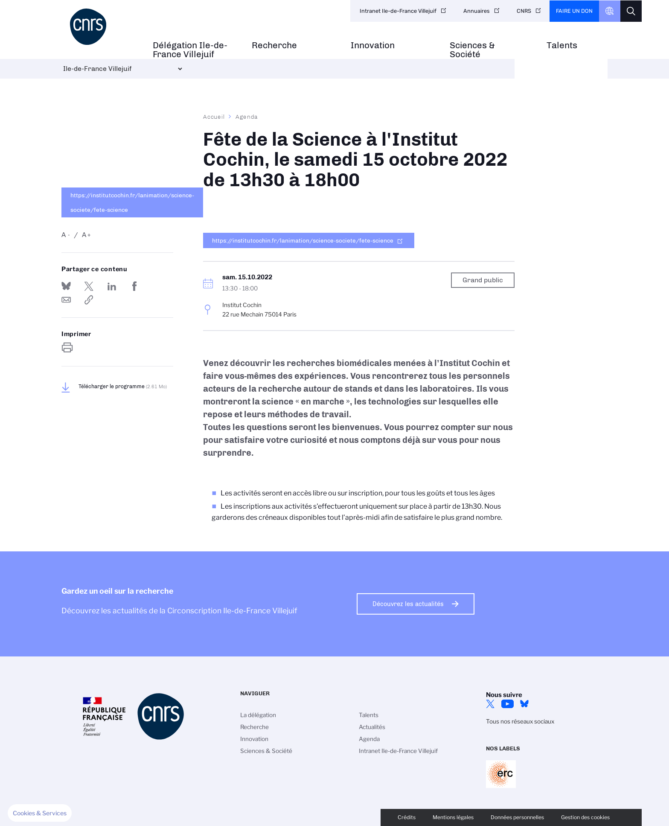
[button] (40, 813)
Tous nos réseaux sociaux (520, 721)
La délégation (258, 715)
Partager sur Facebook (134, 286)
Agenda (247, 116)
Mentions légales (453, 817)
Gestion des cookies (585, 817)
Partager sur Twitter (88, 286)
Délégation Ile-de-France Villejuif (190, 50)
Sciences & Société (472, 50)
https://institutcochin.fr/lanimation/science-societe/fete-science (132, 202)
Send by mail (66, 300)
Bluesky (524, 704)
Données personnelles (517, 817)
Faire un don (574, 11)
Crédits (407, 817)
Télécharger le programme (123, 386)
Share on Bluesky (66, 286)
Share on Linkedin (111, 286)
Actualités (372, 726)
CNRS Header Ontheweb (609, 11)
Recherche (274, 45)
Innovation (373, 45)
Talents (562, 45)
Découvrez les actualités (408, 604)
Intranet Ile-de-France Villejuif (398, 11)
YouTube (507, 704)
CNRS (524, 11)
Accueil (214, 116)
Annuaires (476, 11)
